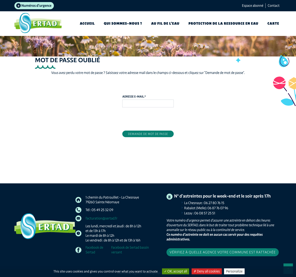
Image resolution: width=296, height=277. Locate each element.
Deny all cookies (207, 271)
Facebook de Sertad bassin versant (130, 249)
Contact (274, 5)
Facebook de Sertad (94, 249)
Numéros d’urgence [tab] (36, 5)
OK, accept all (175, 271)
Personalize (234, 271)
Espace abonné (252, 5)
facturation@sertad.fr (101, 218)
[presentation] (153, 118)
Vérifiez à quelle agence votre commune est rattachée (223, 252)
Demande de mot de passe (148, 134)
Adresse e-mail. (134, 96)
